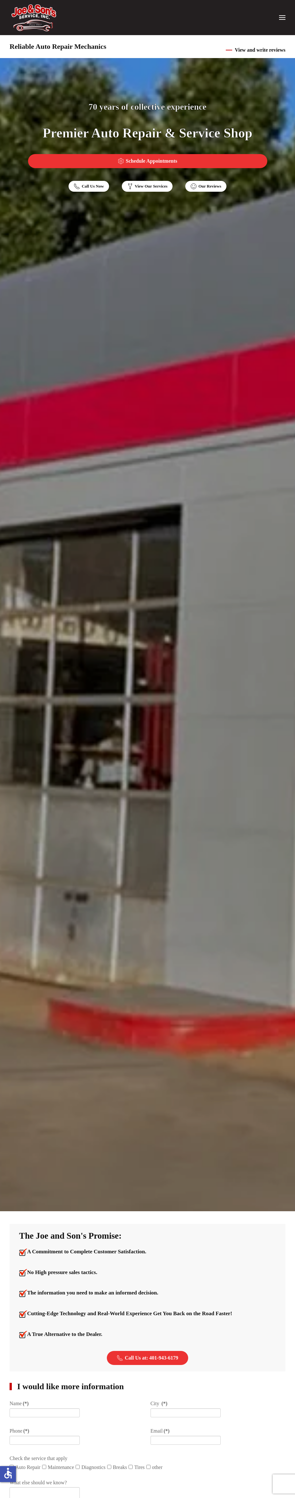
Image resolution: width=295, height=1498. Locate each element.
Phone (19, 1431)
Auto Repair (25, 1467)
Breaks (117, 1467)
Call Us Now (89, 186)
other (154, 1467)
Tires (136, 1467)
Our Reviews (205, 186)
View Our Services (147, 186)
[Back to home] (33, 17)
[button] (282, 17)
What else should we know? (38, 1482)
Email (160, 1431)
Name (19, 1403)
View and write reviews (260, 50)
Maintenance (58, 1467)
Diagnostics (91, 1467)
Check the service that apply (38, 1458)
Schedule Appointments (147, 161)
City (159, 1403)
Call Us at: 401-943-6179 (147, 1358)
